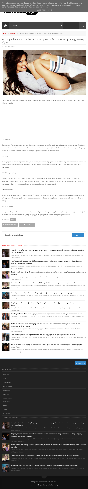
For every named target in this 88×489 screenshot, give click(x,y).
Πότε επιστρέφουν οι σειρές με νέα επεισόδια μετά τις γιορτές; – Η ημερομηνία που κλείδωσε (43, 334)
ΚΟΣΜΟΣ (6, 375)
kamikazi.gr (48, 482)
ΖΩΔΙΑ (5, 379)
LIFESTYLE (6, 394)
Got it (50, 10)
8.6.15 (5, 46)
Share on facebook (9, 224)
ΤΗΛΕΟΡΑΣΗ (7, 382)
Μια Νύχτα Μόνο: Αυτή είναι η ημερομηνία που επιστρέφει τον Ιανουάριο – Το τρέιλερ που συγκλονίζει (46, 314)
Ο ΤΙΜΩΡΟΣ (6, 402)
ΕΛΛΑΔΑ (6, 406)
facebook (78, 235)
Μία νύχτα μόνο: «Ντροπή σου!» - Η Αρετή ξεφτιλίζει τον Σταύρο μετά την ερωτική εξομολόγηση (44, 293)
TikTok (5, 409)
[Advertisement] (44, 122)
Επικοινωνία (80, 363)
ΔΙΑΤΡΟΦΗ (6, 413)
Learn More (41, 10)
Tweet (27, 224)
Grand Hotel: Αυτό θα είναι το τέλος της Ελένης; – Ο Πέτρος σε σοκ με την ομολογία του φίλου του (45, 283)
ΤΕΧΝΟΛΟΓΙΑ (7, 398)
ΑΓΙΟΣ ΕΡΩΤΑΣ (7, 390)
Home (4, 33)
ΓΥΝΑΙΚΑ (11, 33)
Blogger (40, 485)
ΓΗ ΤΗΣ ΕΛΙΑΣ (7, 386)
